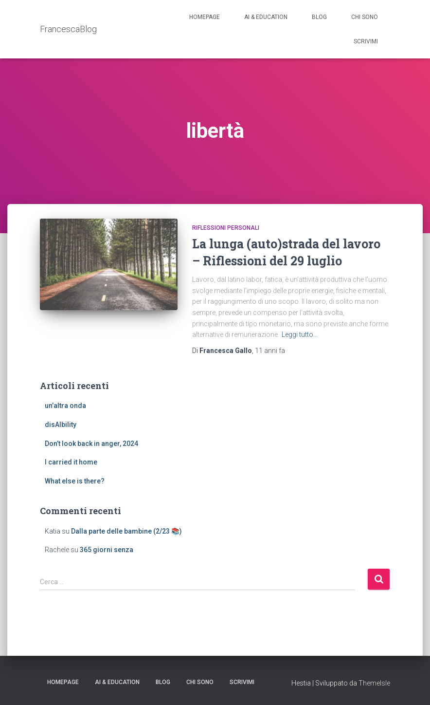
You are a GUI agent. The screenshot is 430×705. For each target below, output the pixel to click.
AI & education (265, 17)
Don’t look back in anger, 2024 (91, 443)
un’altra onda (65, 405)
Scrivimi (366, 41)
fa (270, 350)
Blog (319, 17)
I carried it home (71, 462)
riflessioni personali (225, 227)
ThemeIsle (374, 683)
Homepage (204, 17)
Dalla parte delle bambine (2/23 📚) (126, 531)
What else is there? (75, 481)
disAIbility (60, 424)
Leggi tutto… (300, 334)
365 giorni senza (106, 550)
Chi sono (364, 17)
